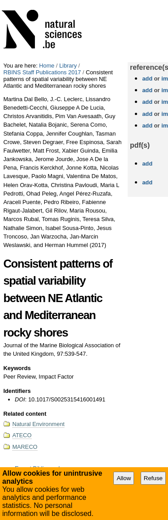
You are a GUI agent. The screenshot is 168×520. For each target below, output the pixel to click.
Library (68, 65)
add (147, 78)
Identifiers (16, 391)
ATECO (21, 435)
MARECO (24, 446)
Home (46, 65)
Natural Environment (38, 424)
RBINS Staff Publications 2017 (42, 72)
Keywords (16, 368)
